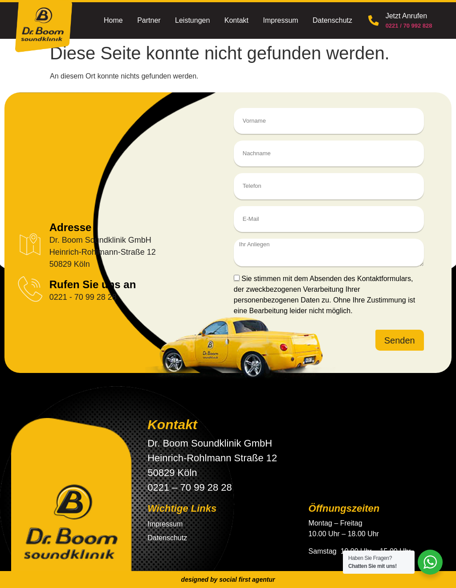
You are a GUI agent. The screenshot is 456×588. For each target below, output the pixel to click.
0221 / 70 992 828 (408, 25)
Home (113, 20)
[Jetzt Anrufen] (373, 20)
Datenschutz (332, 20)
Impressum (280, 20)
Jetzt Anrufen (405, 16)
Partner (148, 20)
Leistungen (192, 20)
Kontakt (236, 20)
